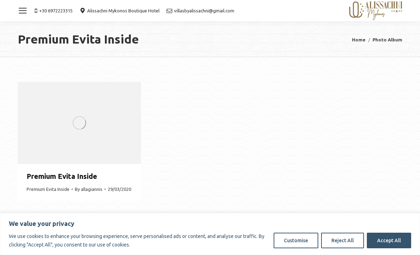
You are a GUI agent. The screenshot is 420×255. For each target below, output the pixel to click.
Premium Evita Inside (62, 176)
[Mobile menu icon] (23, 11)
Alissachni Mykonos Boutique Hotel (119, 10)
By (88, 189)
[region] (210, 234)
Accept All (389, 240)
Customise (296, 240)
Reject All (342, 240)
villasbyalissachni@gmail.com (200, 10)
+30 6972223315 (54, 10)
